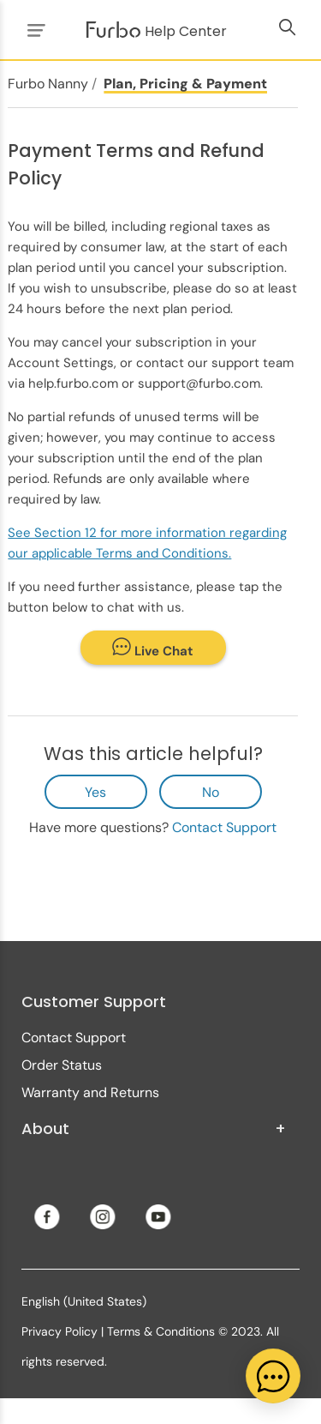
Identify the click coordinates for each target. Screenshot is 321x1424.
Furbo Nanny (48, 84)
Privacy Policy (59, 1331)
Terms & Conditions (161, 1331)
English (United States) (83, 1301)
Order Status (61, 1065)
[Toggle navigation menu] (33, 30)
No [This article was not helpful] (210, 792)
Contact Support (224, 827)
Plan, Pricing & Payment (185, 84)
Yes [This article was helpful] (95, 792)
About (153, 1129)
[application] (273, 1376)
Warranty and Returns (90, 1092)
